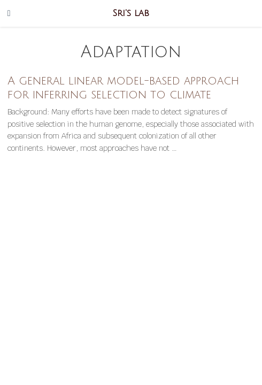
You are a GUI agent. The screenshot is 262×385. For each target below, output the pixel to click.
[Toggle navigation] (9, 13)
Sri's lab (131, 13)
